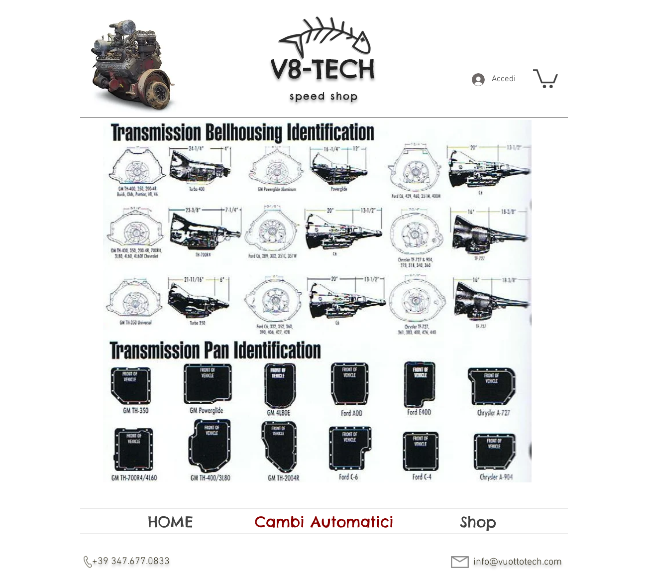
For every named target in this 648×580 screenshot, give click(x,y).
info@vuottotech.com (517, 562)
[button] (545, 77)
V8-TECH (323, 68)
